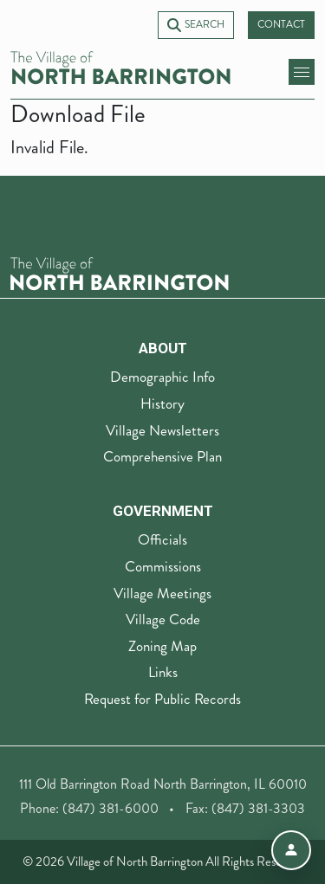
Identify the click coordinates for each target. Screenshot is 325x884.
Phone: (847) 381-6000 (89, 808)
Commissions (163, 566)
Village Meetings (162, 593)
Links (163, 671)
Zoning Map (162, 646)
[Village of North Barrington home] (120, 68)
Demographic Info (162, 376)
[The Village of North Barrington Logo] (119, 271)
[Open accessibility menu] (291, 850)
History (162, 403)
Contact (281, 24)
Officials (162, 539)
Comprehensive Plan (162, 456)
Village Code (163, 619)
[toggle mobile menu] (302, 72)
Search (195, 24)
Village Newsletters (162, 430)
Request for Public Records (162, 698)
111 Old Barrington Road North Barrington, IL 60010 (163, 784)
